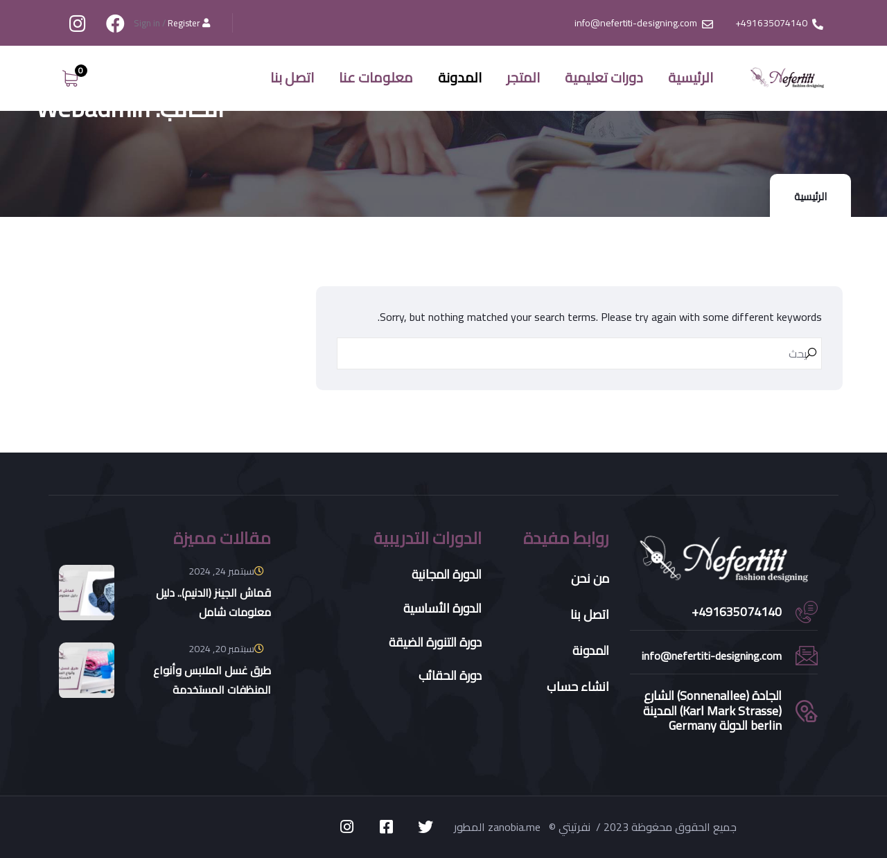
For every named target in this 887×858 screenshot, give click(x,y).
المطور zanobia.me (498, 826)
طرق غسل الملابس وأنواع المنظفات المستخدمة (212, 680)
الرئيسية (810, 196)
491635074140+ (737, 611)
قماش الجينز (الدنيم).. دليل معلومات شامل (213, 602)
